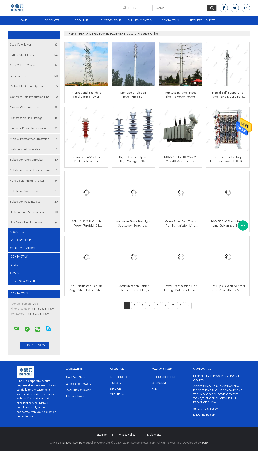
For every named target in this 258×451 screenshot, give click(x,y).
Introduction (120, 377)
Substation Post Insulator (34, 202)
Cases (14, 273)
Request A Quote (202, 20)
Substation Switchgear (34, 191)
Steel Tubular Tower (34, 66)
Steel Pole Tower (34, 45)
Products (52, 20)
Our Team (117, 394)
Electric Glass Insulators (34, 108)
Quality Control (140, 20)
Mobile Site (154, 434)
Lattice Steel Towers (34, 55)
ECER (205, 442)
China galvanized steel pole (67, 442)
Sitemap (102, 434)
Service (115, 388)
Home (23, 20)
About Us (81, 20)
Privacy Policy (127, 434)
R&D (154, 388)
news (14, 265)
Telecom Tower (34, 76)
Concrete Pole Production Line (34, 97)
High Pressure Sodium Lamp (34, 212)
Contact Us (170, 20)
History (115, 383)
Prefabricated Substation (34, 149)
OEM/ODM (159, 383)
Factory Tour (111, 20)
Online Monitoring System (34, 87)
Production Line (164, 377)
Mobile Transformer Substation (34, 139)
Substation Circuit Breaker (34, 160)
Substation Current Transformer (34, 170)
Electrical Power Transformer (34, 128)
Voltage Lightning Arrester (34, 181)
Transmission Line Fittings (34, 118)
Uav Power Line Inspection (34, 223)
